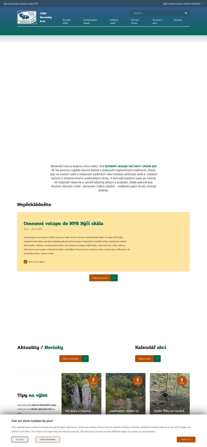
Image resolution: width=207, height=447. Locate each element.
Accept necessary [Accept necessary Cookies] (47, 440)
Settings (20, 440)
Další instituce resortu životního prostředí (181, 3)
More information (34, 261)
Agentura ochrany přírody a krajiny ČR (20, 3)
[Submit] (186, 13)
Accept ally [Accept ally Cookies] (186, 440)
